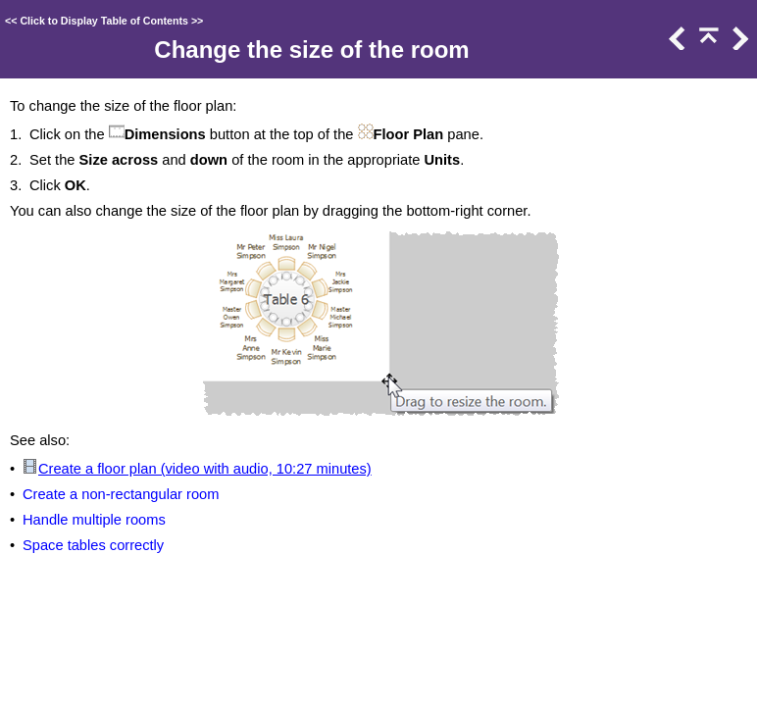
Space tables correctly (93, 545)
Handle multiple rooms (94, 520)
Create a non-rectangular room (121, 494)
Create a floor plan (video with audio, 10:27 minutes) (205, 469)
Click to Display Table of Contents (104, 20)
